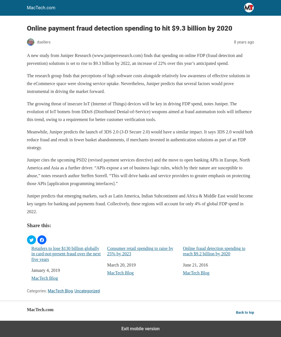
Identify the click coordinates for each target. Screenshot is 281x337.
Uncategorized (87, 291)
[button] (31, 239)
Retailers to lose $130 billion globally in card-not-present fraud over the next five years (66, 253)
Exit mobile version (140, 328)
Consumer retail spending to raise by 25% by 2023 (140, 251)
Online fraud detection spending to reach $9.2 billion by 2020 (214, 251)
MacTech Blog (45, 278)
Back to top (245, 312)
